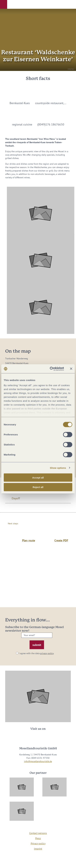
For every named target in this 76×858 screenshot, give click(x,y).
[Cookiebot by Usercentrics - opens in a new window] (50, 369)
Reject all (38, 487)
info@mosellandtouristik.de (38, 761)
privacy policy (47, 653)
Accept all (38, 477)
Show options (58, 467)
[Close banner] (71, 369)
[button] (3, 4)
